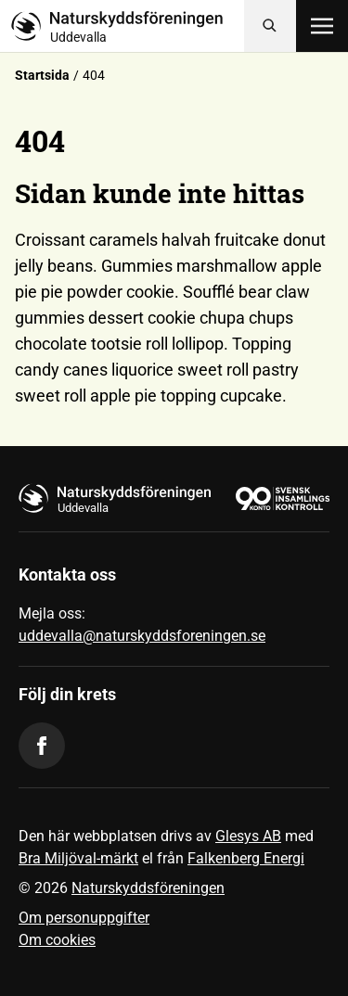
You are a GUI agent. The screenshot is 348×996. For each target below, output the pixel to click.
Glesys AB (248, 836)
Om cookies (57, 940)
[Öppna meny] (322, 26)
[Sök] (270, 26)
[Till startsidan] (127, 26)
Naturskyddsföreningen (148, 888)
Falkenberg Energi (245, 858)
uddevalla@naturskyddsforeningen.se (142, 636)
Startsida (42, 75)
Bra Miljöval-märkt (78, 858)
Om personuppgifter (84, 917)
